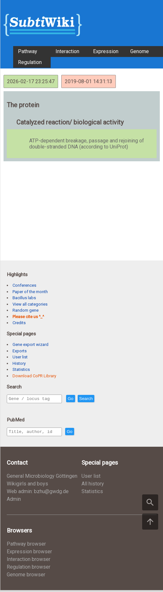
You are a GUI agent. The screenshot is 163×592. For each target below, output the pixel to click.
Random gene (26, 310)
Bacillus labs (24, 297)
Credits (19, 322)
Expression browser (29, 553)
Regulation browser (28, 569)
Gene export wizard (30, 344)
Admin (14, 501)
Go (84, 398)
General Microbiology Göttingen (42, 478)
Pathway (27, 51)
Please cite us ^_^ (28, 316)
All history (93, 486)
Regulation (30, 62)
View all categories (30, 304)
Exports (20, 350)
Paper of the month (30, 291)
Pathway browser (26, 546)
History (19, 363)
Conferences (24, 285)
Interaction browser (28, 561)
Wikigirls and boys (27, 486)
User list (20, 357)
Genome (139, 51)
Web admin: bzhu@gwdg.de (38, 493)
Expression (105, 51)
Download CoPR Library (34, 375)
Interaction (67, 51)
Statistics (21, 369)
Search (100, 398)
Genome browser (26, 576)
